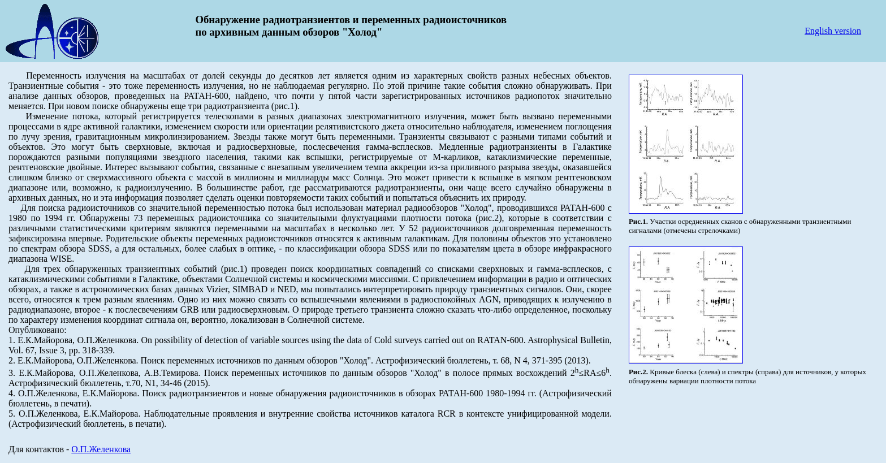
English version (833, 31)
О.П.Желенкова (101, 449)
